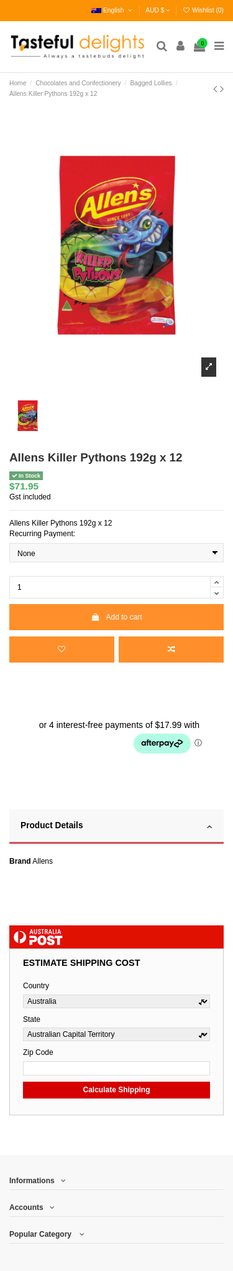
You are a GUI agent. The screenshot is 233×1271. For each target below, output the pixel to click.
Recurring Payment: (42, 533)
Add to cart (116, 617)
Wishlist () (203, 10)
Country (36, 985)
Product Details (116, 826)
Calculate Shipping (116, 1089)
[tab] (116, 828)
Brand (20, 861)
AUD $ (157, 10)
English (112, 10)
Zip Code (38, 1052)
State (31, 1019)
